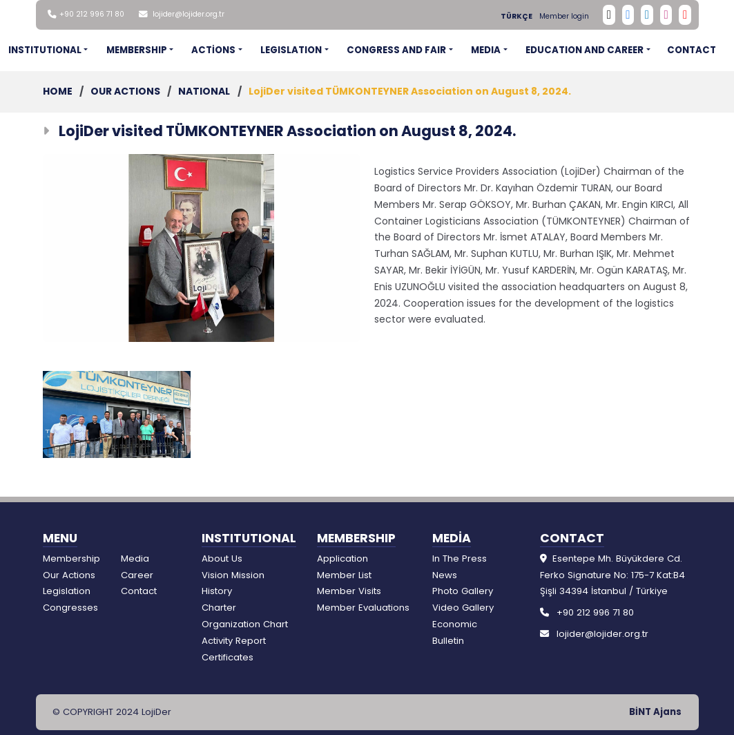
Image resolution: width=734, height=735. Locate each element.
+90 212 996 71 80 (91, 14)
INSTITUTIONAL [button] (44, 50)
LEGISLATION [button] (291, 50)
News (444, 575)
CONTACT (691, 50)
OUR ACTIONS (125, 91)
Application (342, 558)
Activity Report (234, 640)
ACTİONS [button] (213, 50)
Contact (139, 591)
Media (135, 558)
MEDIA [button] (486, 50)
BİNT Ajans (655, 711)
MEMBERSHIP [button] (136, 50)
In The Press (459, 558)
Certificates (227, 657)
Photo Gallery (462, 591)
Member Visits (349, 591)
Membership (71, 558)
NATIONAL (204, 91)
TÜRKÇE (516, 16)
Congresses (70, 607)
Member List (344, 575)
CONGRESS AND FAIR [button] (396, 50)
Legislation (66, 591)
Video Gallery (463, 607)
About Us (222, 558)
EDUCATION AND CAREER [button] (584, 50)
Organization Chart (245, 624)
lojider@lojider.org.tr (188, 14)
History (217, 591)
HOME (58, 91)
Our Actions (69, 575)
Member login (564, 16)
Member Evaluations (363, 607)
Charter (219, 607)
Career (137, 575)
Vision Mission (233, 575)
